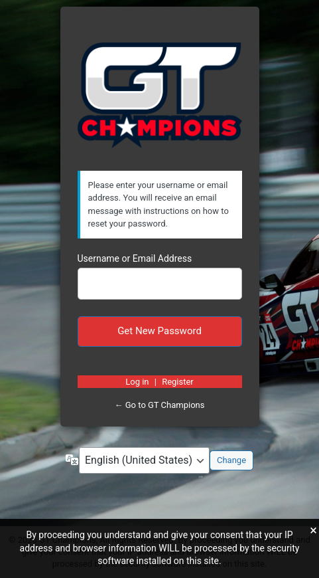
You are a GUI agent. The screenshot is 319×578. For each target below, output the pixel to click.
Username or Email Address (135, 258)
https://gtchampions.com (160, 95)
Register (178, 382)
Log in (137, 382)
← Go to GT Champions (160, 405)
